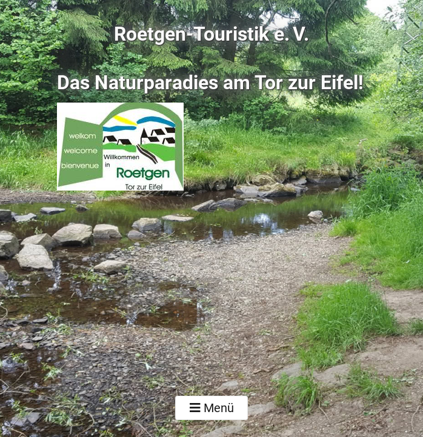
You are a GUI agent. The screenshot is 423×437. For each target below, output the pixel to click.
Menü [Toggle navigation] (212, 408)
